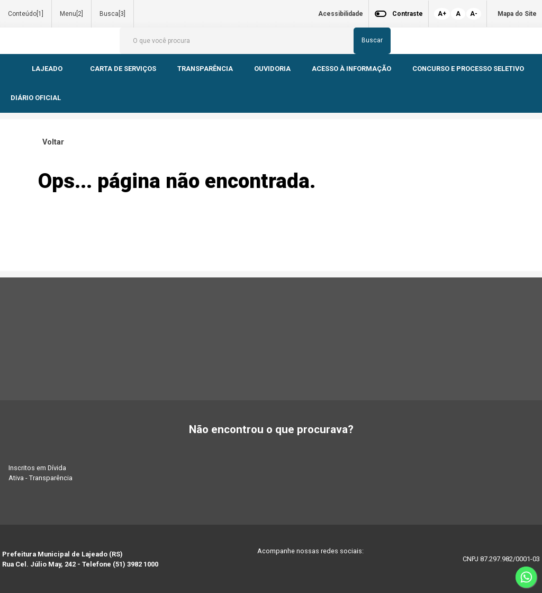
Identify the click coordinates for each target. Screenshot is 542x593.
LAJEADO (48, 69)
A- (473, 13)
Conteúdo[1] (25, 13)
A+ (442, 13)
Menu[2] (71, 13)
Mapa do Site (517, 14)
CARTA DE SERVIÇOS (123, 69)
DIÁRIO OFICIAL (36, 98)
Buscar (372, 40)
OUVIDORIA (272, 69)
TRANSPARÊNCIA (205, 69)
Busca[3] (112, 13)
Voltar (51, 142)
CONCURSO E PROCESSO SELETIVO (469, 69)
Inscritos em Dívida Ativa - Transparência (40, 473)
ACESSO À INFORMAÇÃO (351, 69)
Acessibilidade (340, 14)
